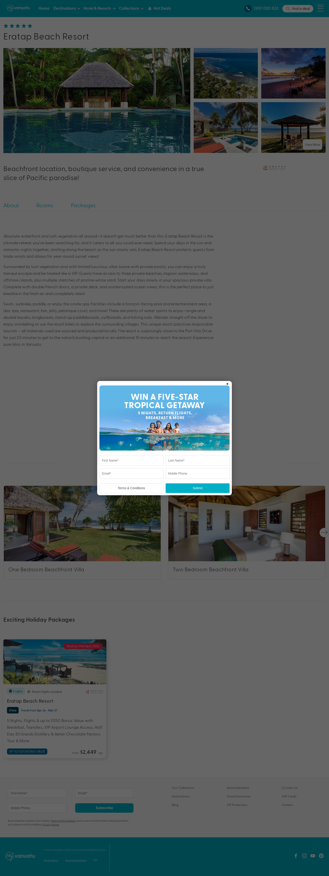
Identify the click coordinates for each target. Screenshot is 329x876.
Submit (198, 488)
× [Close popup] (227, 383)
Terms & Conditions (131, 488)
